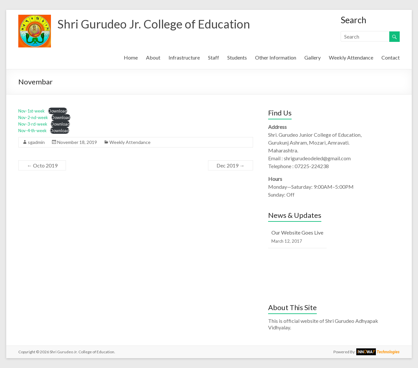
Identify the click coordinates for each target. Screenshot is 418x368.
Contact (390, 57)
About (153, 57)
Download (57, 111)
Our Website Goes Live (297, 232)
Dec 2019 (231, 165)
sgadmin (36, 142)
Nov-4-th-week (32, 130)
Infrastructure (184, 57)
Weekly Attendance (351, 57)
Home (131, 57)
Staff (213, 57)
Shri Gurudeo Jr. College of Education (153, 24)
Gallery (312, 57)
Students (237, 57)
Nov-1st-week (31, 111)
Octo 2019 (42, 165)
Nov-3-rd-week (32, 124)
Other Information (275, 57)
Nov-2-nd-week (33, 117)
